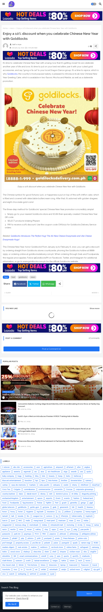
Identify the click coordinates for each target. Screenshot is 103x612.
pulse (56, 543)
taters (72, 561)
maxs (71, 521)
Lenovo (49, 516)
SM (15, 556)
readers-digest (8, 547)
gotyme (46, 507)
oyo (68, 529)
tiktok (21, 565)
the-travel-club (8, 565)
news (12, 28)
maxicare (62, 521)
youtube (43, 574)
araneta (17, 472)
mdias (86, 521)
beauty (52, 476)
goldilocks (23, 277)
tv (22, 569)
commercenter (44, 489)
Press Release (69, 538)
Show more (95, 308)
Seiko (4, 552)
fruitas (39, 503)
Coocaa (69, 489)
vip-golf (96, 569)
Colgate (17, 489)
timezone (53, 565)
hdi (73, 507)
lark (12, 516)
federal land (88, 498)
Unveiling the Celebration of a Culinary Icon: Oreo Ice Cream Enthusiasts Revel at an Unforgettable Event (54, 430)
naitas (96, 525)
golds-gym (34, 507)
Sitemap (67, 607)
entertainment (28, 498)
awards (74, 472)
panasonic (6, 534)
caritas (5, 485)
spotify (75, 556)
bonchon (28, 480)
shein (47, 552)
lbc (28, 516)
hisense (90, 507)
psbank (47, 543)
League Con (38, 516)
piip (22, 538)
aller (79, 467)
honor (4, 512)
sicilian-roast (75, 552)
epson (39, 498)
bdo (43, 476)
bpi (36, 480)
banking (28, 476)
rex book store (57, 547)
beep (60, 476)
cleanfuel (96, 485)
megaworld (6, 525)
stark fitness (7, 561)
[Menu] (3, 4)
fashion (76, 498)
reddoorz (44, 547)
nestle (13, 529)
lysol (13, 521)
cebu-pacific (44, 485)
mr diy (80, 525)
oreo (61, 529)
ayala (89, 472)
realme (34, 547)
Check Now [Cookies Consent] (21, 598)
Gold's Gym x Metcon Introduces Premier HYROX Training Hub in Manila (48, 416)
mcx (78, 521)
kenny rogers (91, 512)
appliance (6, 472)
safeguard (84, 547)
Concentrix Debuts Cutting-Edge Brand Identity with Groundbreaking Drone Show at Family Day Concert (59, 405)
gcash (64, 503)
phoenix (5, 538)
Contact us (55, 607)
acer (38, 467)
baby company (8, 476)
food (13, 277)
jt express (78, 512)
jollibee (68, 512)
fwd (56, 503)
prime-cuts (82, 538)
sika (85, 552)
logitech (89, 516)
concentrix (58, 489)
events (67, 498)
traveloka (6, 569)
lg (57, 516)
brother (64, 480)
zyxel (52, 574)
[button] (93, 4)
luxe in (4, 521)
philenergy (74, 534)
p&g (75, 529)
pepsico (53, 534)
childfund (84, 485)
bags (20, 476)
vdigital (87, 569)
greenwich (64, 507)
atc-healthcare (54, 472)
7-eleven (6, 467)
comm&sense (29, 489)
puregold (65, 543)
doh (50, 494)
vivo (4, 574)
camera (88, 480)
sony (51, 556)
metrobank (34, 525)
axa (81, 472)
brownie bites (76, 480)
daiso (21, 494)
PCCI (37, 534)
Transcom (85, 565)
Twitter (35, 284)
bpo (43, 480)
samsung (95, 547)
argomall (27, 472)
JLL (59, 512)
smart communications (29, 556)
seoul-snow (15, 552)
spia (58, 556)
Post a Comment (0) (51, 349)
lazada (20, 516)
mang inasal (38, 521)
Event (58, 498)
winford (33, 574)
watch (11, 574)
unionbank (53, 569)
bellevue (77, 476)
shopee (63, 552)
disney (43, 494)
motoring (70, 525)
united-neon (75, 569)
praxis (57, 538)
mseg (88, 525)
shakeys (26, 552)
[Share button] (59, 284)
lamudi (5, 516)
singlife (93, 552)
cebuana (56, 485)
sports (66, 556)
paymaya (27, 534)
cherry (74, 485)
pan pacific (85, 529)
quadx (75, 543)
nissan (29, 529)
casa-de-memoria (18, 485)
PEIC (44, 534)
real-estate (22, 547)
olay (46, 529)
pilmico (31, 538)
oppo (54, 529)
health (80, 507)
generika (73, 503)
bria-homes (53, 480)
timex (43, 565)
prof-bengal (7, 543)
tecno (88, 561)
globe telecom (8, 507)
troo (15, 569)
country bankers (8, 494)
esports (49, 498)
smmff (43, 556)
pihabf (14, 538)
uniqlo (63, 569)
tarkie (63, 561)
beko (68, 476)
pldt (39, 538)
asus (42, 472)
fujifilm (48, 503)
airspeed (59, 467)
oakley (38, 529)
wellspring (22, 574)
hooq (12, 512)
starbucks (86, 556)
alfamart (70, 467)
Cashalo (32, 485)
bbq (36, 476)
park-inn (17, 534)
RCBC (96, 543)
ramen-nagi (85, 543)
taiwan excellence (41, 561)
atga (65, 472)
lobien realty (77, 516)
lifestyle (64, 516)
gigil (91, 503)
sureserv (19, 561)
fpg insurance (28, 503)
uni (36, 569)
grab (54, 507)
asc (35, 472)
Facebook (21, 284)
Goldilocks (12, 74)
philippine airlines (89, 534)
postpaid (48, 538)
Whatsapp (49, 284)
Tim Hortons (32, 565)
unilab (43, 569)
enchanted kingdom (10, 498)
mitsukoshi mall (57, 525)
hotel (20, 512)
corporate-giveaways (84, 489)
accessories (28, 467)
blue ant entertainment (11, 480)
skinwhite (6, 556)
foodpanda (14, 503)
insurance (51, 512)
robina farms (71, 547)
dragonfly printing (89, 494)
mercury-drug (20, 525)
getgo (83, 503)
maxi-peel (51, 521)
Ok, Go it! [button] (12, 604)
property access (22, 543)
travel (94, 565)
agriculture (48, 467)
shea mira (37, 552)
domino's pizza (62, 494)
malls (28, 521)
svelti (28, 561)
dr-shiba (74, 494)
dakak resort (32, 494)
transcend (73, 565)
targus (55, 561)
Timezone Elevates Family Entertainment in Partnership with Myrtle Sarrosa (50, 441)
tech (80, 561)
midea (44, 525)
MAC (20, 521)
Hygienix (29, 512)
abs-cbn (16, 467)
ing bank (40, 512)
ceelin (65, 485)
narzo (4, 529)
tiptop (63, 565)
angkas (87, 467)
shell (54, 552)
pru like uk (36, 543)
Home (5, 28)
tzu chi (29, 569)
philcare (63, 534)
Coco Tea (6, 489)
